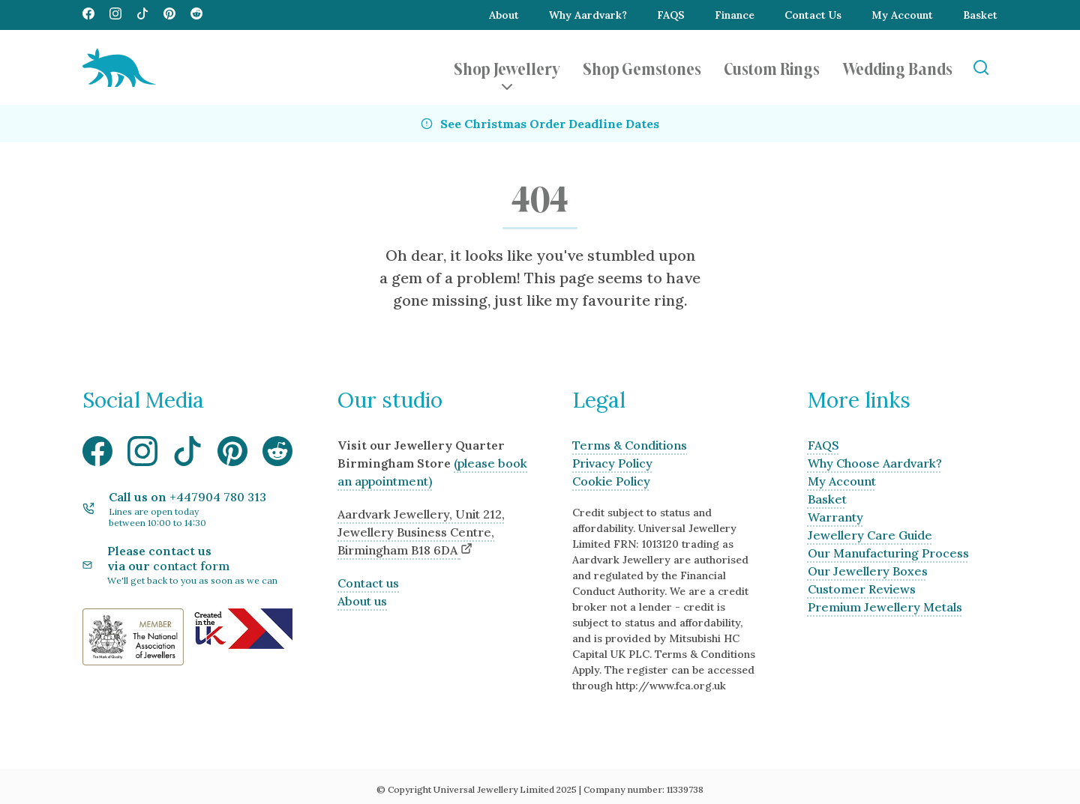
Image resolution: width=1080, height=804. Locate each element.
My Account (902, 15)
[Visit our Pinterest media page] (170, 14)
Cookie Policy (611, 481)
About (504, 15)
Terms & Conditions (629, 445)
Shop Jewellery (507, 67)
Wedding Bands (897, 67)
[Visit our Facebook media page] (88, 14)
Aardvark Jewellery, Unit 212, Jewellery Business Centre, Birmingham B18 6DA (421, 532)
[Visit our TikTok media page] (142, 14)
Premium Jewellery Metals (885, 606)
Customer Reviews (862, 588)
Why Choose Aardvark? (875, 463)
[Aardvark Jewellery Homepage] (119, 67)
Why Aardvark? (588, 15)
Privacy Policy (612, 463)
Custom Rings (772, 67)
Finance (734, 15)
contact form (191, 565)
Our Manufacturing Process (888, 552)
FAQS (671, 15)
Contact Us (813, 15)
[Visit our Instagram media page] (116, 14)
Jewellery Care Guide (870, 535)
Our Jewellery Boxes (868, 570)
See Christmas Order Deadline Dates (549, 123)
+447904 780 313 (218, 496)
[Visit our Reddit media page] (196, 14)
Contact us (368, 582)
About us (362, 600)
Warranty (835, 517)
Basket (980, 15)
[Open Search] (981, 68)
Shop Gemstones (642, 67)
